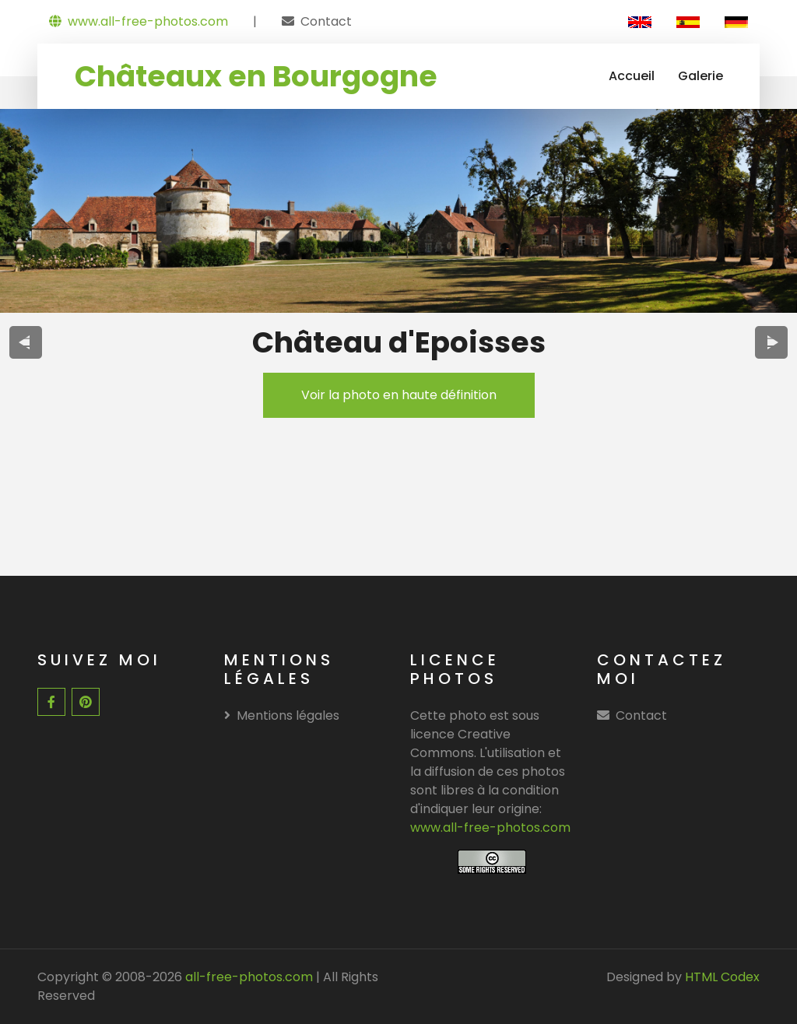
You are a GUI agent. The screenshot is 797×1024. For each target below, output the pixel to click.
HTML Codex (722, 977)
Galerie (700, 76)
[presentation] (26, 342)
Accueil (632, 76)
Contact (326, 21)
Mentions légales (281, 715)
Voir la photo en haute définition (399, 395)
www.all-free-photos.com (138, 21)
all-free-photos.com (247, 977)
